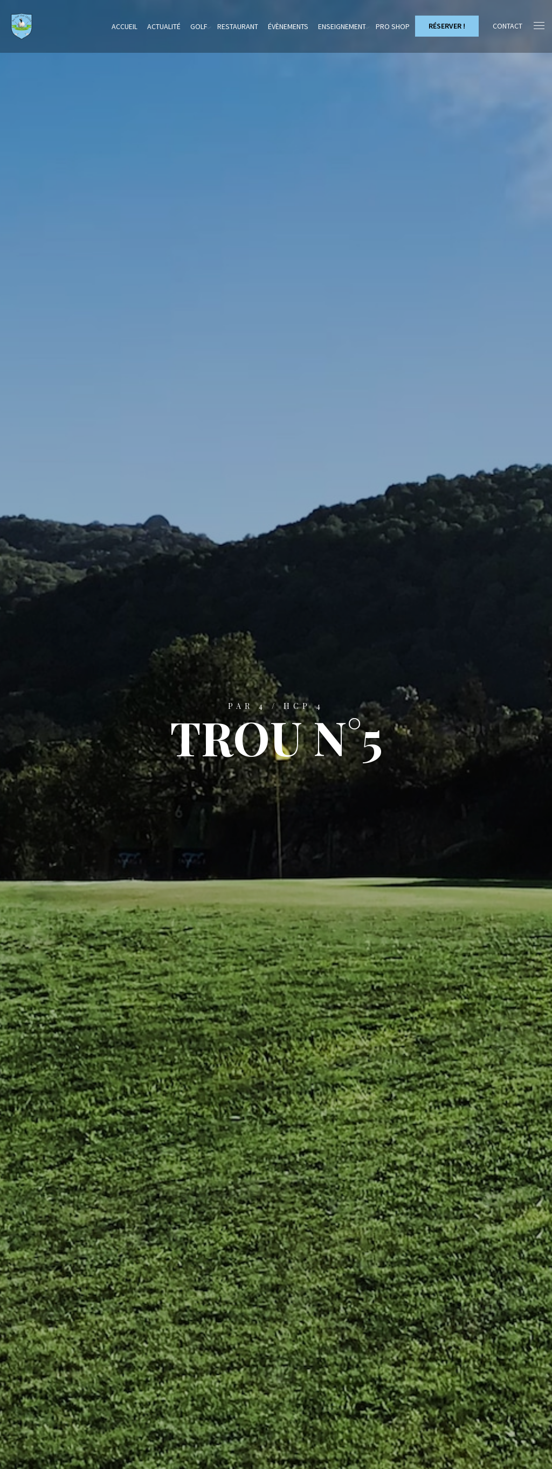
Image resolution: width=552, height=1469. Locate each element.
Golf (199, 26)
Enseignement (342, 26)
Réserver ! (447, 26)
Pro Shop (393, 26)
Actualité (164, 26)
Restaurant (237, 26)
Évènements (288, 26)
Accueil (124, 26)
